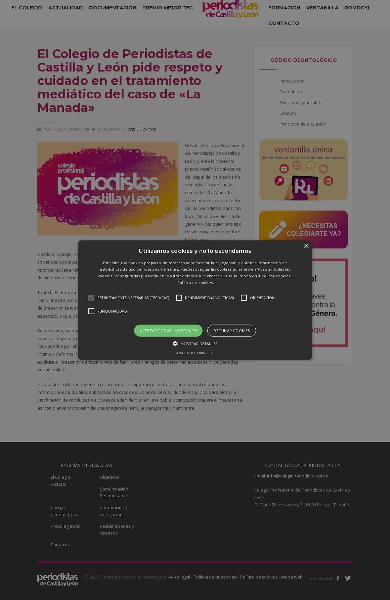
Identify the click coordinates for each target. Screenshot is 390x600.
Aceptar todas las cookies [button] (168, 330)
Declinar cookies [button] (231, 330)
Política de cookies (195, 282)
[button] (195, 300)
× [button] (306, 245)
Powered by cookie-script (195, 353)
